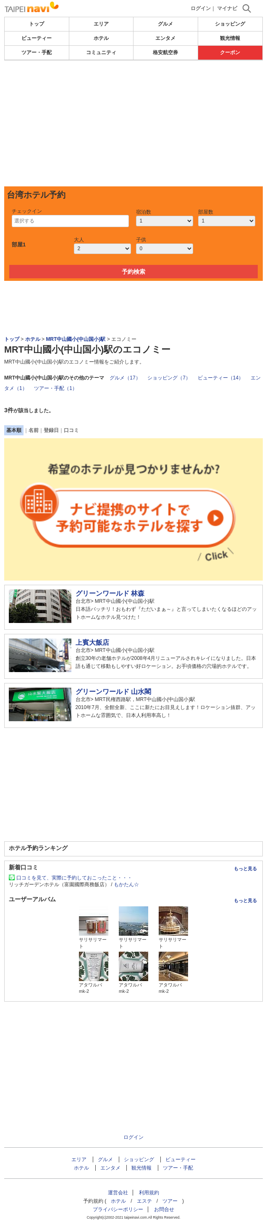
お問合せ (164, 1209)
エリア (101, 24)
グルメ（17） (125, 378)
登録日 (51, 430)
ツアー (170, 1201)
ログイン (201, 8)
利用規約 (149, 1193)
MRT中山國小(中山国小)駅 (75, 339)
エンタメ (165, 38)
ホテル (101, 38)
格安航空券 (165, 52)
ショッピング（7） (169, 378)
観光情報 (230, 38)
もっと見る (245, 868)
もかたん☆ (126, 884)
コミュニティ (101, 52)
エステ (144, 1201)
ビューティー (36, 38)
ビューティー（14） (220, 378)
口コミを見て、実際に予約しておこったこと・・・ (74, 878)
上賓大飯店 (92, 642)
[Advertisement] (133, 123)
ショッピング (230, 24)
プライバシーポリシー (118, 1209)
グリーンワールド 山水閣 (113, 691)
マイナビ (227, 8)
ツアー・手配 (36, 52)
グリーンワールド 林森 (110, 593)
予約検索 (133, 271)
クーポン (230, 52)
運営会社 (118, 1193)
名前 (34, 430)
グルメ (165, 24)
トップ (36, 24)
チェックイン (27, 211)
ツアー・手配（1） (55, 388)
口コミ (71, 430)
